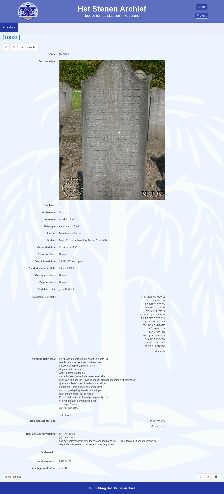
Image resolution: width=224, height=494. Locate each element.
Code (53, 54)
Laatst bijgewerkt (45, 461)
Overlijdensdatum (45, 261)
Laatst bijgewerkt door (42, 468)
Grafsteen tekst (47, 289)
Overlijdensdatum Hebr (42, 268)
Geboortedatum (46, 247)
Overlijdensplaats (45, 275)
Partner (51, 233)
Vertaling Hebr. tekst (44, 359)
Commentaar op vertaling (41, 434)
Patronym (50, 226)
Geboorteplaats (47, 254)
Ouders (51, 240)
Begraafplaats (47, 282)
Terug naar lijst (28, 47)
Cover (201, 7)
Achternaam (48, 212)
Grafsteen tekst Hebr (43, 297)
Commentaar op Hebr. (42, 420)
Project (201, 15)
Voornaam (49, 219)
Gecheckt (49, 205)
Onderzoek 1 (48, 452)
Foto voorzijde (47, 61)
